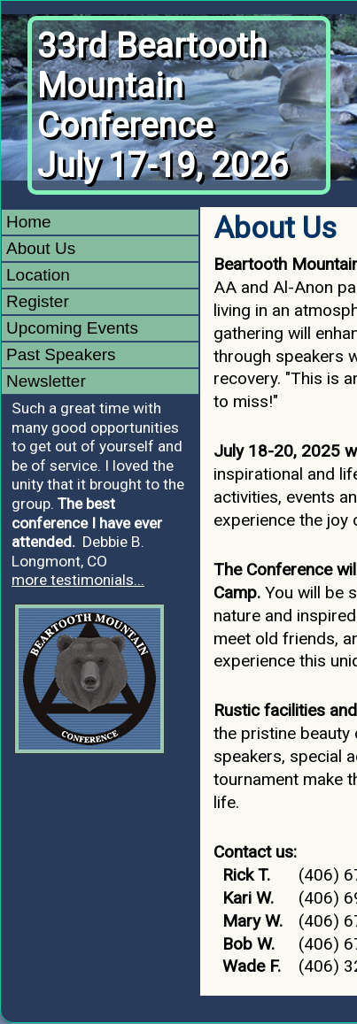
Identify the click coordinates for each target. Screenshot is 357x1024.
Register (37, 301)
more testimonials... (78, 580)
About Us (40, 248)
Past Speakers (61, 354)
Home (28, 221)
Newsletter (46, 381)
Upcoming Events (72, 328)
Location (38, 275)
